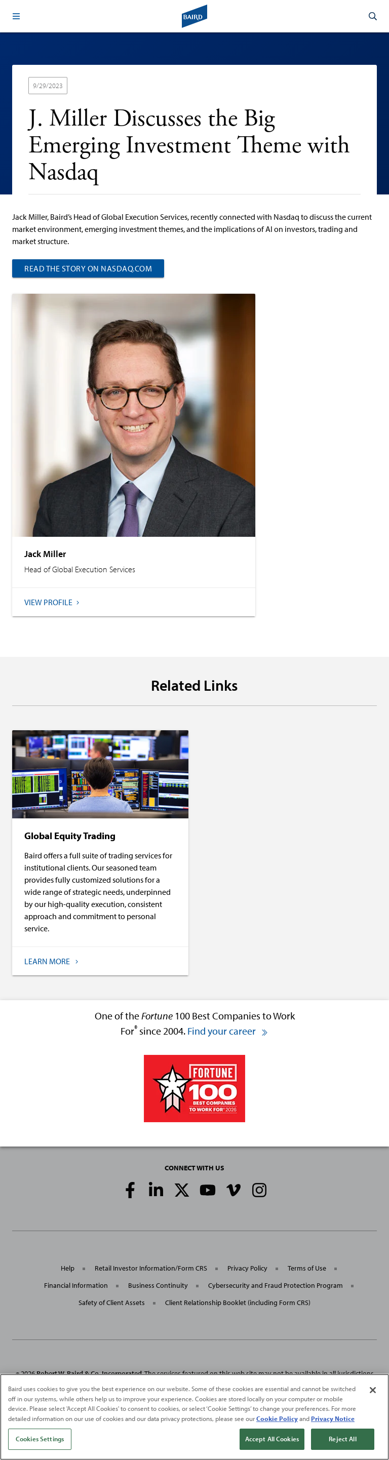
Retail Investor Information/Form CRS (151, 1268)
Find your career (227, 1030)
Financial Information (76, 1285)
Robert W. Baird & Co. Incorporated (89, 1373)
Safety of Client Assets (112, 1302)
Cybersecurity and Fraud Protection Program (275, 1285)
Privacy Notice (333, 1419)
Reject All (342, 1440)
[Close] (373, 1391)
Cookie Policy (277, 1419)
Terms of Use (307, 1268)
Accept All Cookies (272, 1440)
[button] (16, 16)
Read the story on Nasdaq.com (88, 268)
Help (67, 1268)
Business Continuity (158, 1285)
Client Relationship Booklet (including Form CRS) (237, 1302)
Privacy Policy (247, 1268)
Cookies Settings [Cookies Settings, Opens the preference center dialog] (40, 1440)
